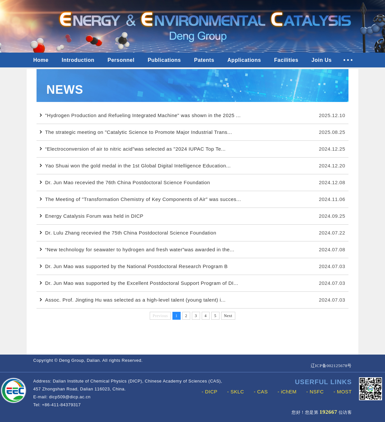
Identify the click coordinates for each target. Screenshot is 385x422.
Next (228, 315)
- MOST (343, 391)
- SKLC (235, 391)
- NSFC (315, 391)
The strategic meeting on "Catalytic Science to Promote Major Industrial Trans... (136, 132)
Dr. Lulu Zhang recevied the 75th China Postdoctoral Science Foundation (128, 233)
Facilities (286, 60)
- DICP (210, 391)
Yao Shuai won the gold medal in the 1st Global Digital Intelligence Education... (135, 165)
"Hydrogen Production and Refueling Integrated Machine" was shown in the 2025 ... (140, 115)
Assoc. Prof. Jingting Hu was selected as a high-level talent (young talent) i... (133, 300)
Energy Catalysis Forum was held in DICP (91, 216)
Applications (244, 60)
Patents (204, 60)
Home (40, 60)
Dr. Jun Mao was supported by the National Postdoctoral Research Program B (134, 266)
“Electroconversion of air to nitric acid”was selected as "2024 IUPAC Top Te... (133, 149)
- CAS (261, 391)
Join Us (322, 60)
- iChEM (286, 391)
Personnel (121, 60)
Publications (164, 60)
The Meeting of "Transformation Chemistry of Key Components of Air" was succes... (140, 199)
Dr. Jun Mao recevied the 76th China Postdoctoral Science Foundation (125, 182)
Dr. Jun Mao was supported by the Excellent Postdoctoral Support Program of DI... (139, 283)
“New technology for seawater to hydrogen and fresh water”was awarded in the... (137, 249)
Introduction (78, 60)
